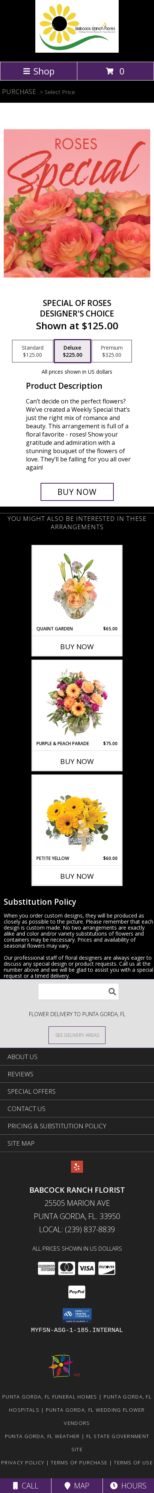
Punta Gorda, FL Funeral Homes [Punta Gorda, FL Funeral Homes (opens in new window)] (49, 1396)
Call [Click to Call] (25, 1486)
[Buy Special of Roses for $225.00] (77, 492)
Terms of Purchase (79, 1462)
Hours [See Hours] (128, 1486)
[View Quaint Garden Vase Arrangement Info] (77, 586)
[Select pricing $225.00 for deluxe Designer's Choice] (72, 351)
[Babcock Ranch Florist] (77, 50)
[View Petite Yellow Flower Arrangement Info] (77, 815)
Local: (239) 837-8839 (77, 1229)
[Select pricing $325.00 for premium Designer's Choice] (111, 351)
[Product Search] (78, 991)
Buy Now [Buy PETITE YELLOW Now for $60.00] (77, 876)
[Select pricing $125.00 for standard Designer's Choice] (32, 351)
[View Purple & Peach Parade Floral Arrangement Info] (77, 701)
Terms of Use (133, 1462)
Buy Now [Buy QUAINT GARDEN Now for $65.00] (77, 646)
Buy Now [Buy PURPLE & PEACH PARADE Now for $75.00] (77, 761)
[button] (77, 1315)
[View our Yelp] (77, 1170)
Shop (38, 71)
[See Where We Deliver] (77, 1034)
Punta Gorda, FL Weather (42, 1436)
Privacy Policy (22, 1462)
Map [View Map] (77, 1486)
